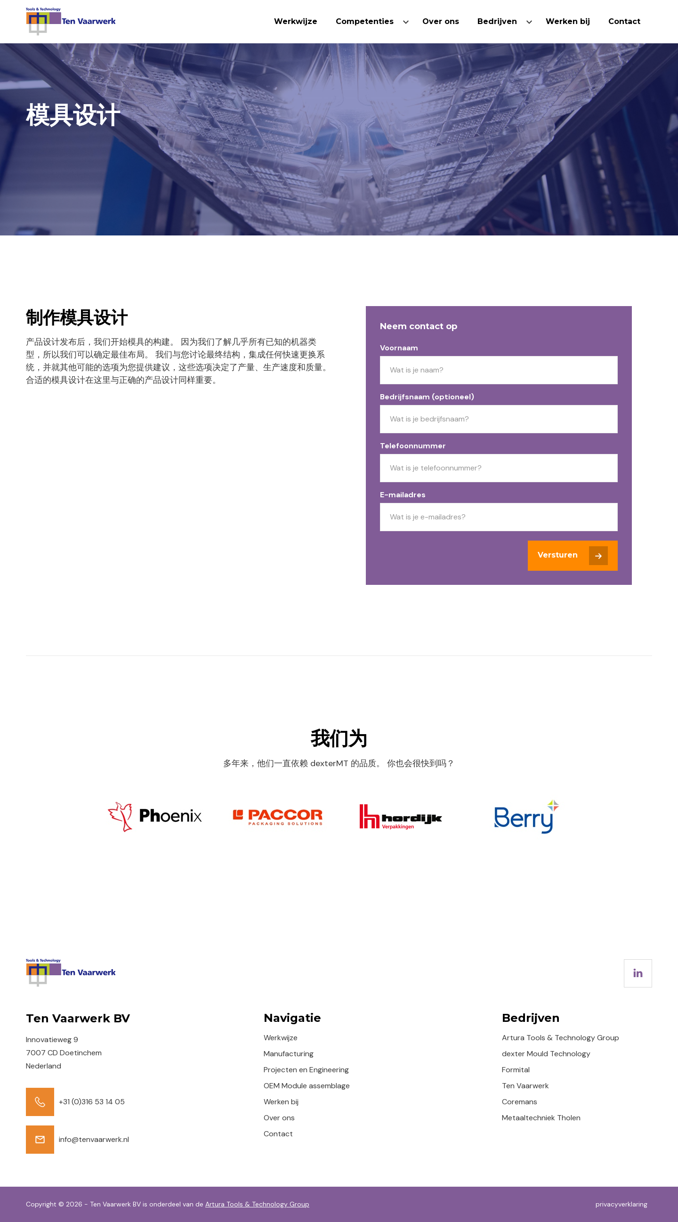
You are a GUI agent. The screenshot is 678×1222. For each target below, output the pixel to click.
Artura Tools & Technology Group (560, 1038)
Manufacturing (289, 1054)
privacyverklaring (621, 1204)
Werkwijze (295, 21)
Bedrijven (497, 21)
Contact (624, 21)
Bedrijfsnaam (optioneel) (427, 397)
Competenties (365, 21)
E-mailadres (403, 495)
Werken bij (568, 21)
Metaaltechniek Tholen (541, 1118)
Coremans (519, 1102)
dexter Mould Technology (546, 1054)
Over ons (440, 21)
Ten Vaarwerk (525, 1086)
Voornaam (399, 348)
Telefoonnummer (413, 446)
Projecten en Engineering (306, 1070)
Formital (516, 1070)
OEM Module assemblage (307, 1086)
